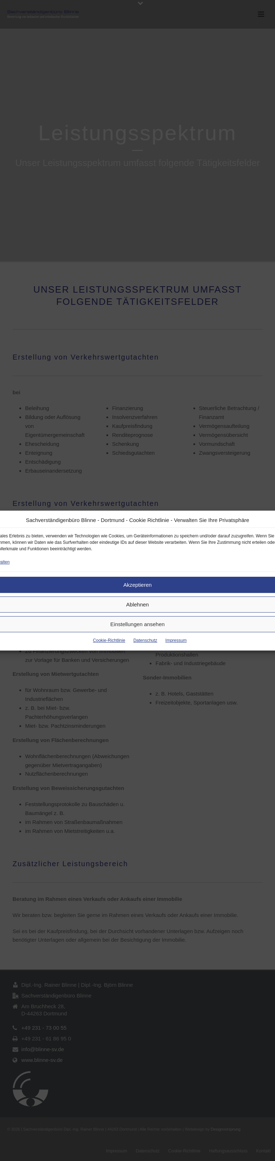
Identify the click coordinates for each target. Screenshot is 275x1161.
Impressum (176, 640)
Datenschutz (145, 640)
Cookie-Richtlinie (109, 640)
